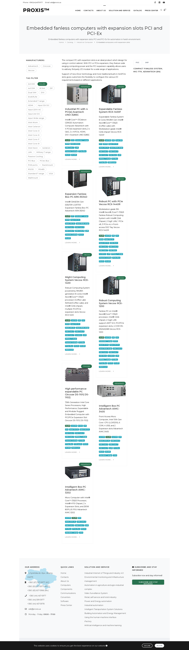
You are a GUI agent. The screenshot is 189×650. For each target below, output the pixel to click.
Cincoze (47, 66)
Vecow (31, 70)
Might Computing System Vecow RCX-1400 (77, 280)
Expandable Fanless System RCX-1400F (110, 110)
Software (65, 601)
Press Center (151, 10)
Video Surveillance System (96, 593)
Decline (147, 646)
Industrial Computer (84, 42)
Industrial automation (93, 605)
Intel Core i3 (34, 131)
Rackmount (47, 165)
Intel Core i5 (33, 135)
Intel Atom (33, 122)
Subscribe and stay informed (148, 583)
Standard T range (36, 174)
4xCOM (31, 88)
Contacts (88, 10)
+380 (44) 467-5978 (36, 604)
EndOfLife (32, 97)
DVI (42, 92)
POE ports (33, 165)
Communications (68, 593)
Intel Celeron (34, 127)
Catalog (137, 10)
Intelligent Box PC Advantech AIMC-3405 (109, 408)
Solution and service (119, 10)
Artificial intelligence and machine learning (102, 625)
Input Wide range (36, 118)
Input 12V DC (43, 105)
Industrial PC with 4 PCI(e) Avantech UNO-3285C (76, 112)
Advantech (33, 66)
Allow (159, 645)
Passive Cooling (35, 156)
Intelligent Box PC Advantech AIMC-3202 (75, 490)
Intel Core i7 (33, 139)
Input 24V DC (34, 114)
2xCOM (31, 84)
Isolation (46, 148)
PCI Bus (31, 161)
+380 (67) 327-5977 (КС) (38, 582)
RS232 (31, 169)
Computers (66, 585)
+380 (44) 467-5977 (37, 596)
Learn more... (72, 159)
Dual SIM (32, 92)
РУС (137, 62)
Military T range (44, 152)
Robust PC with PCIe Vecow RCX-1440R (111, 203)
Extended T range (36, 101)
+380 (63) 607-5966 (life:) (38, 590)
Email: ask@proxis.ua (53, 2)
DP (51, 88)
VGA (51, 174)
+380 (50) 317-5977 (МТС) (38, 586)
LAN (30, 152)
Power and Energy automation (98, 601)
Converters (65, 597)
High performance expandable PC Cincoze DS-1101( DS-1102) (77, 393)
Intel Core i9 (34, 144)
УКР (147, 62)
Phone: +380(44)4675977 (33, 2)
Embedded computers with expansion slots (113, 42)
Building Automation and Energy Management (105, 613)
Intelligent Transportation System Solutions (103, 609)
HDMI (30, 105)
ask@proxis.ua (34, 609)
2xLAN (42, 84)
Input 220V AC (34, 110)
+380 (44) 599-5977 (35, 600)
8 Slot (42, 88)
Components (66, 589)
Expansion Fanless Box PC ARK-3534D (76, 195)
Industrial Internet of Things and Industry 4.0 (104, 573)
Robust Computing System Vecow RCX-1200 (110, 303)
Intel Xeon (33, 148)
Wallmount (33, 178)
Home (78, 10)
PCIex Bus (44, 161)
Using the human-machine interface (100, 617)
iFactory (87, 621)
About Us (101, 10)
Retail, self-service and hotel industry (100, 597)
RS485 (41, 169)
